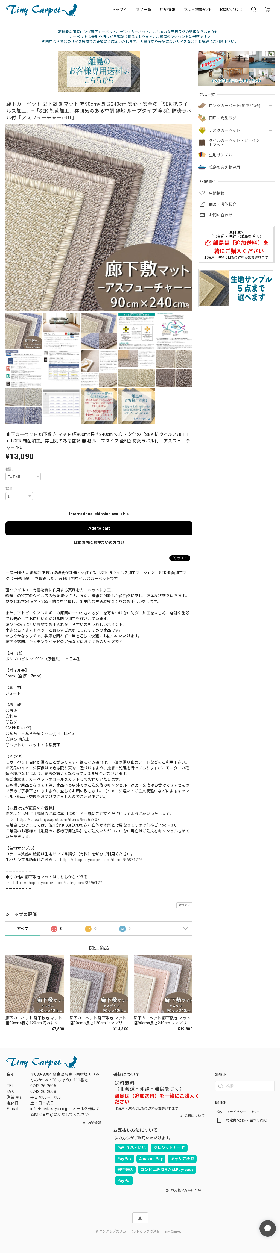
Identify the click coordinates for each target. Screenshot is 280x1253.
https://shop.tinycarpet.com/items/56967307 (58, 819)
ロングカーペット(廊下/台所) (235, 106)
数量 (9, 488)
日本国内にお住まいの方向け (99, 542)
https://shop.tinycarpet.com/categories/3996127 (57, 883)
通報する (184, 905)
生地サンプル (220, 155)
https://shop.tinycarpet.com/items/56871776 (101, 860)
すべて (22, 928)
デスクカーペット (224, 130)
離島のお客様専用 (224, 167)
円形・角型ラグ (222, 118)
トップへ (119, 9)
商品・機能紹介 (197, 9)
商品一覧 (143, 9)
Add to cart (99, 528)
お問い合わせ (231, 9)
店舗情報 (167, 9)
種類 (9, 469)
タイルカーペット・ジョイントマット (234, 142)
